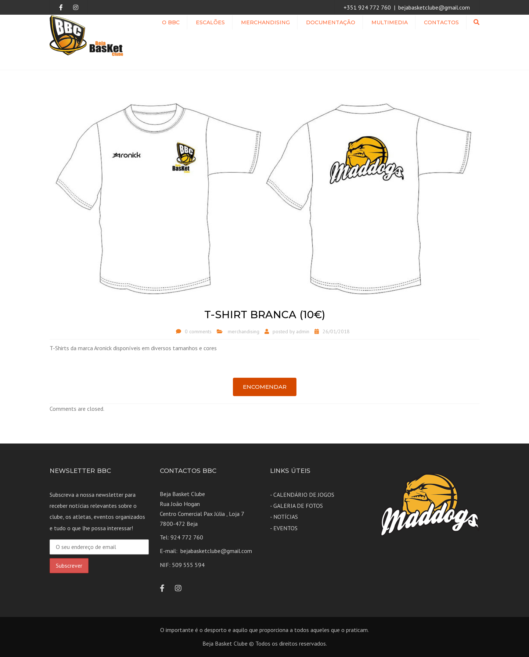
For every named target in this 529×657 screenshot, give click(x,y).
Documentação (330, 22)
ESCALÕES (210, 22)
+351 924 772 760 (367, 7)
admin (302, 331)
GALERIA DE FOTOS (298, 505)
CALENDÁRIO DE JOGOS (303, 494)
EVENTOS (285, 528)
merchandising (243, 331)
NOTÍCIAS (285, 516)
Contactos (441, 22)
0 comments (198, 331)
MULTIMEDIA (389, 22)
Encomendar (265, 386)
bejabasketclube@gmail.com (434, 7)
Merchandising (265, 22)
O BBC (171, 22)
